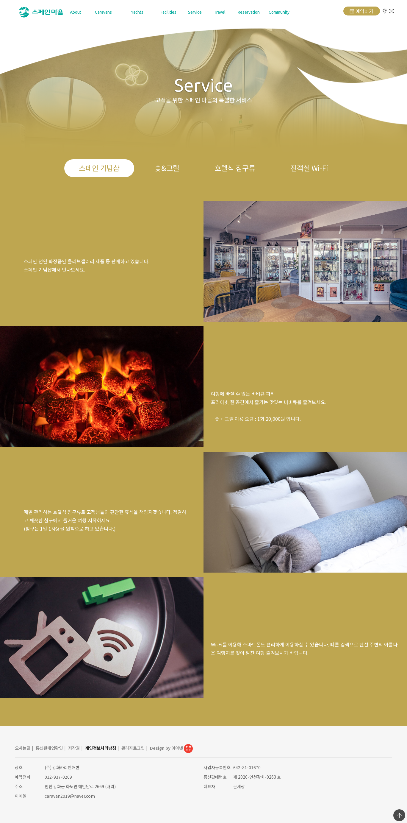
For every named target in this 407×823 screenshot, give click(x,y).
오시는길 (22, 748)
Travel (220, 12)
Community (279, 12)
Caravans (103, 12)
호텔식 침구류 (235, 168)
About (75, 12)
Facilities (168, 12)
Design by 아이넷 (171, 748)
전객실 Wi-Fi (309, 168)
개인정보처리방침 (100, 748)
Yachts (137, 12)
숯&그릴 (167, 168)
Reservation (249, 12)
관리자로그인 (133, 748)
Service (195, 12)
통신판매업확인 (49, 748)
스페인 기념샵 (99, 168)
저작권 (74, 748)
